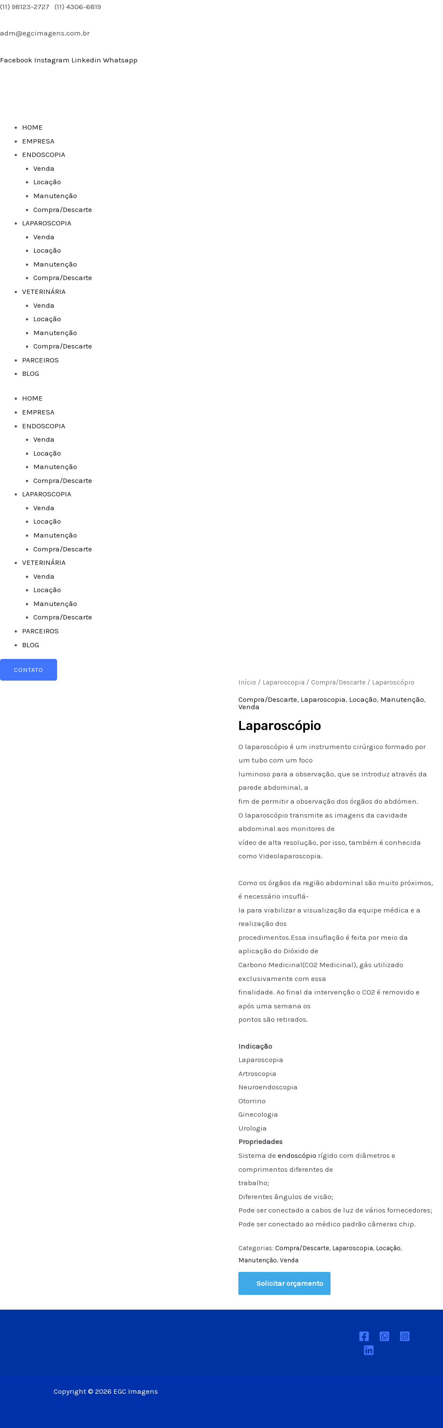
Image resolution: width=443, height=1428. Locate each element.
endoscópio (298, 1155)
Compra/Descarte (62, 209)
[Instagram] (404, 1336)
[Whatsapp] (384, 1336)
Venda (44, 168)
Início (247, 682)
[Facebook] (364, 1336)
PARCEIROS (40, 359)
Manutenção (55, 195)
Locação (47, 181)
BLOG (30, 373)
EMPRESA (38, 141)
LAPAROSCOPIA (46, 222)
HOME (32, 127)
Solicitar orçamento (290, 1283)
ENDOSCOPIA (43, 154)
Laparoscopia (284, 682)
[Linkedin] (368, 1350)
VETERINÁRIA (44, 291)
